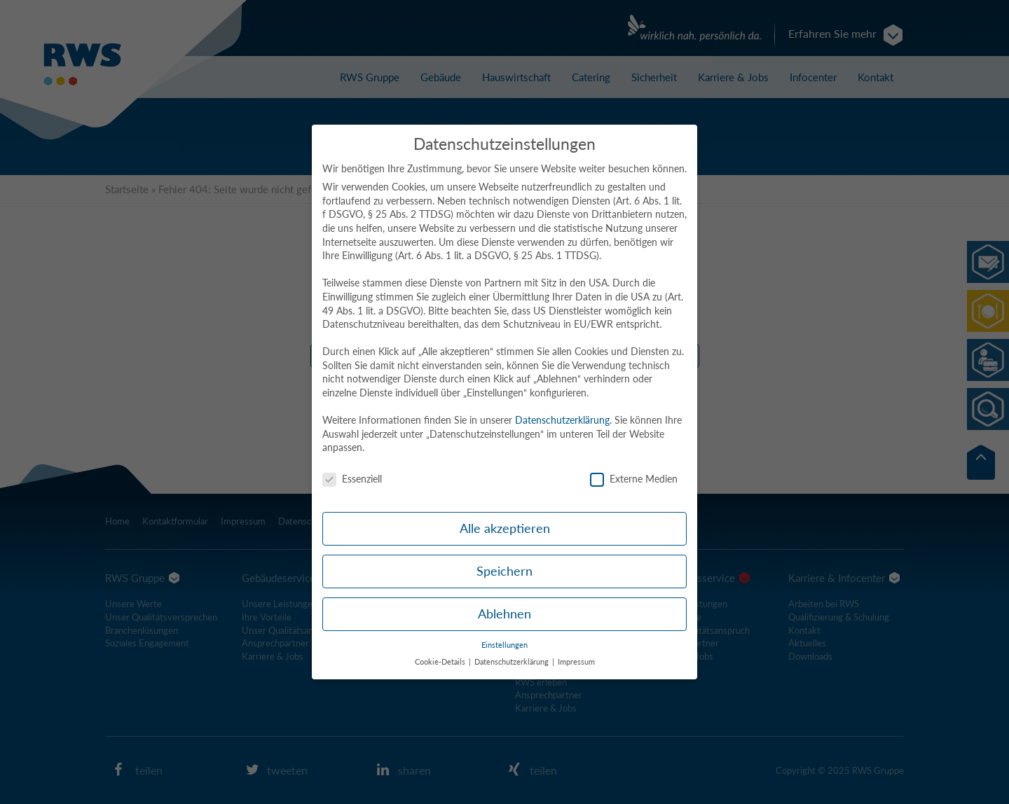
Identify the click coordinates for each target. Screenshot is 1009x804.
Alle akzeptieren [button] (505, 528)
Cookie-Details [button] (441, 662)
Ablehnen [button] (504, 614)
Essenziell (352, 479)
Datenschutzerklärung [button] (512, 662)
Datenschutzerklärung (562, 420)
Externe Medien (634, 479)
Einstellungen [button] (504, 645)
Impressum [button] (576, 662)
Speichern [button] (504, 571)
